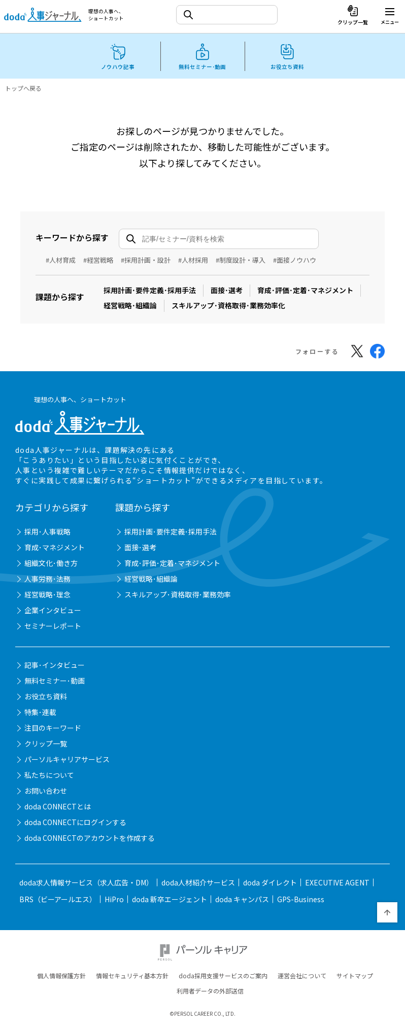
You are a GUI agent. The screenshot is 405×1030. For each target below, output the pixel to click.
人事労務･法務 (47, 580)
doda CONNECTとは (57, 808)
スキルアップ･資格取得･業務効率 (177, 596)
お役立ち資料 (45, 698)
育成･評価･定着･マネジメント (305, 290)
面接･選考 (227, 290)
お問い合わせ (45, 792)
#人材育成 (61, 260)
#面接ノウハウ (294, 260)
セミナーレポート (52, 627)
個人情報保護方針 (61, 977)
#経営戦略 (98, 260)
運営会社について (302, 977)
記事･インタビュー (54, 666)
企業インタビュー (52, 612)
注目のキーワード (52, 729)
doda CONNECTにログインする (75, 824)
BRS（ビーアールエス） (57, 901)
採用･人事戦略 (47, 533)
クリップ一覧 (45, 745)
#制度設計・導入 (240, 260)
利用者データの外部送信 (210, 992)
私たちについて (49, 776)
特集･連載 (40, 713)
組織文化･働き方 (51, 564)
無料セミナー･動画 (54, 682)
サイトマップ (354, 977)
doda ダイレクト (270, 884)
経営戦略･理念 (47, 596)
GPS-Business (300, 901)
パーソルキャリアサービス (67, 761)
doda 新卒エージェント (169, 901)
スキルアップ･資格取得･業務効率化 (228, 305)
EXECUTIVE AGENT (337, 884)
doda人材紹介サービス (198, 884)
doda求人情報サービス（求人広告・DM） (86, 884)
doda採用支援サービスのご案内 (223, 977)
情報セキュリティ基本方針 (132, 977)
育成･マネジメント (54, 549)
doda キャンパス (242, 901)
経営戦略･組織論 (130, 305)
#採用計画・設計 (146, 260)
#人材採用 (193, 260)
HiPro (114, 901)
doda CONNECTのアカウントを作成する (89, 839)
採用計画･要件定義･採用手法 (150, 290)
